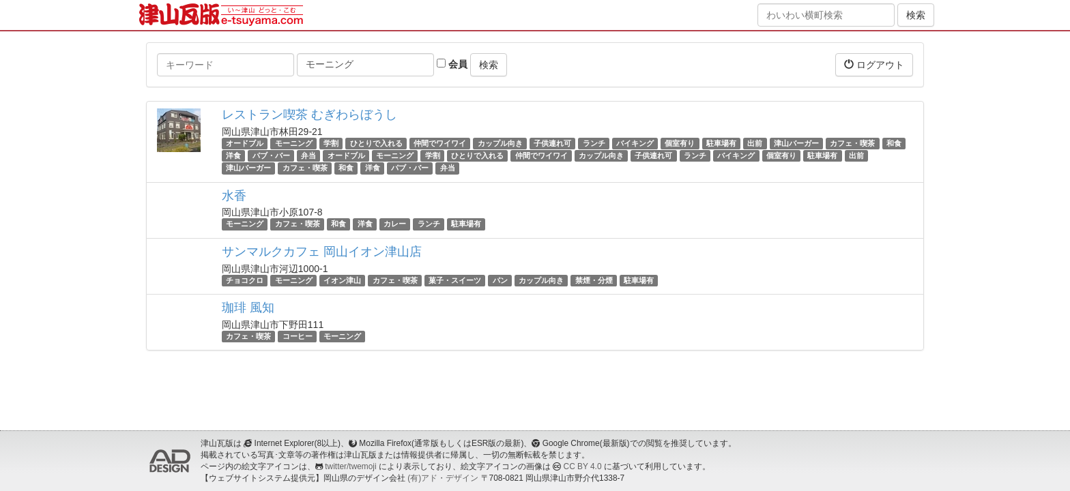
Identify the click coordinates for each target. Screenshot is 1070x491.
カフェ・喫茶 (852, 143)
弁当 (308, 155)
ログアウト (874, 64)
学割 (330, 143)
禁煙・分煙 (594, 280)
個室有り (680, 143)
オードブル (244, 143)
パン (500, 280)
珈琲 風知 (248, 307)
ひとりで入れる (376, 143)
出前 (754, 143)
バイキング (635, 143)
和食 (893, 143)
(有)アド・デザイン (442, 478)
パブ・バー (271, 155)
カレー (395, 224)
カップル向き (500, 143)
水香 (234, 196)
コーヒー (298, 336)
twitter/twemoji (350, 466)
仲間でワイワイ (440, 143)
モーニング (294, 143)
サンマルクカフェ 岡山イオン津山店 (322, 251)
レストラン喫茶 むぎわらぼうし (309, 114)
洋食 (233, 155)
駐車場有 (721, 143)
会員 (452, 64)
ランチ (594, 143)
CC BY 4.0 (583, 466)
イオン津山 (342, 280)
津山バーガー (796, 143)
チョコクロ (244, 280)
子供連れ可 (552, 143)
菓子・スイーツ (455, 280)
